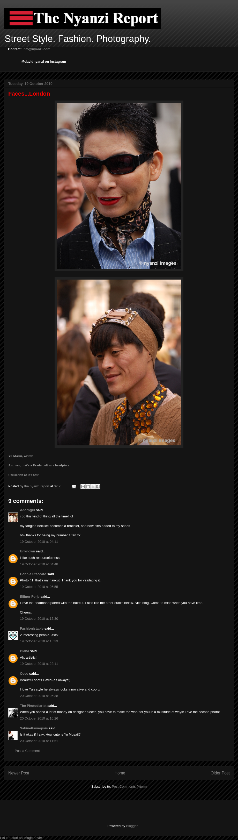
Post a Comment (27, 751)
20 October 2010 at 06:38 (39, 696)
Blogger (131, 826)
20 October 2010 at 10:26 (39, 718)
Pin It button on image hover (21, 838)
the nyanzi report (37, 486)
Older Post (220, 773)
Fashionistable (31, 628)
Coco (24, 673)
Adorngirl (27, 510)
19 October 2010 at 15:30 (39, 619)
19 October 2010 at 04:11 (39, 542)
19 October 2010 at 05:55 (39, 587)
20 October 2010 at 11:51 (39, 741)
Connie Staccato (33, 574)
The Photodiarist (33, 706)
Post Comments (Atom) (129, 786)
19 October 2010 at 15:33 (39, 641)
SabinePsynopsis (34, 728)
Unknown (27, 551)
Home (120, 773)
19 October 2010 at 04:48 (39, 564)
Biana (24, 651)
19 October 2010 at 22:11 (39, 664)
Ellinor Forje (30, 597)
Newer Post (18, 773)
